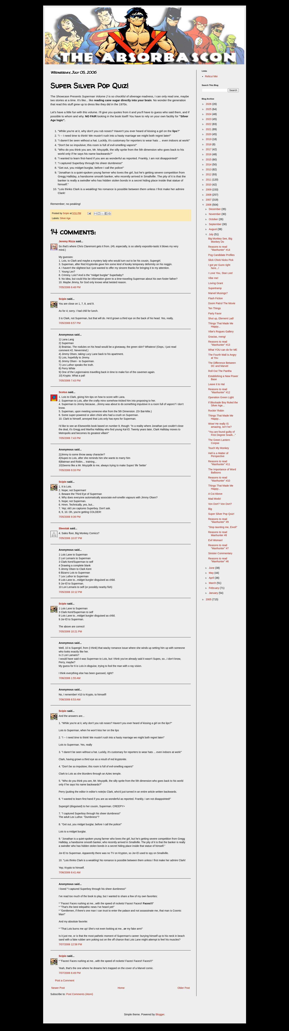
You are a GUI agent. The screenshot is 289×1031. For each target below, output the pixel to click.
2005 (209, 599)
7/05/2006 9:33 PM (70, 470)
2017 (209, 149)
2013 (209, 169)
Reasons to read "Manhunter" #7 (218, 547)
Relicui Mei (211, 76)
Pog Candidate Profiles (221, 255)
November (215, 214)
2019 (209, 139)
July (211, 234)
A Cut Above (215, 493)
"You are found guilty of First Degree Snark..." (222, 433)
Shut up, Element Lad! (221, 318)
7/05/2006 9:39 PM (70, 516)
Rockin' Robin (216, 410)
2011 (209, 179)
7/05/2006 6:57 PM (70, 323)
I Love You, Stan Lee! (220, 273)
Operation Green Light (221, 397)
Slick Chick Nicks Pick (220, 259)
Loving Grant (215, 283)
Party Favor (214, 313)
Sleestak (64, 528)
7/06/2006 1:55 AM (70, 678)
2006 (209, 204)
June (212, 567)
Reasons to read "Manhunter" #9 (218, 521)
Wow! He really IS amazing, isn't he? (219, 425)
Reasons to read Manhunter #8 (217, 534)
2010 (209, 184)
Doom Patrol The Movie (221, 303)
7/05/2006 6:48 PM (70, 287)
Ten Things (214, 308)
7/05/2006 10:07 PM (70, 538)
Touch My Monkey (218, 448)
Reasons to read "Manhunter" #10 (219, 479)
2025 (209, 109)
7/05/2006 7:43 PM (70, 380)
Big (210, 508)
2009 (209, 189)
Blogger (160, 1014)
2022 (209, 124)
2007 (209, 199)
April (212, 577)
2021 (209, 129)
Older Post (183, 987)
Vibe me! (213, 278)
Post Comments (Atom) (79, 994)
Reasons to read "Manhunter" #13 (219, 343)
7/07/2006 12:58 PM (70, 944)
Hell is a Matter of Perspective (218, 455)
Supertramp (215, 288)
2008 (209, 194)
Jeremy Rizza (67, 241)
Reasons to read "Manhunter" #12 (219, 391)
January (214, 592)
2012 (209, 174)
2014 (209, 164)
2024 (209, 114)
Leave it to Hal (216, 384)
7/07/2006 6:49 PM (70, 972)
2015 (209, 159)
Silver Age (65, 218)
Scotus (63, 392)
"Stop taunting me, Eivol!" (222, 527)
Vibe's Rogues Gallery (221, 331)
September (215, 224)
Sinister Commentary (220, 553)
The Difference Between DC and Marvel (222, 364)
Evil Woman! (215, 540)
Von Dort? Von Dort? (220, 503)
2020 (209, 134)
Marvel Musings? (218, 293)
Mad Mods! (214, 498)
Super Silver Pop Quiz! (221, 513)
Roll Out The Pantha (219, 370)
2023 (209, 119)
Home (121, 987)
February (214, 587)
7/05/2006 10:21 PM (70, 631)
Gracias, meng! (217, 336)
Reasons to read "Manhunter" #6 (218, 560)
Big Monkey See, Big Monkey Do (220, 240)
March (213, 583)
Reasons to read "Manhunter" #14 (219, 248)
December (215, 209)
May (211, 572)
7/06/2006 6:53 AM (70, 699)
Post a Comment (64, 980)
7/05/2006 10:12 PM (70, 592)
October (214, 219)
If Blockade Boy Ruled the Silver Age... (223, 404)
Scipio (63, 298)
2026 (209, 104)
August (213, 229)
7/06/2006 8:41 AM (70, 872)
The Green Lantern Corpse (219, 441)
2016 (209, 154)
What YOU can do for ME (222, 349)
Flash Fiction (215, 298)
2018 (209, 144)
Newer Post (58, 987)
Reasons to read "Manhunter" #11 (219, 463)
